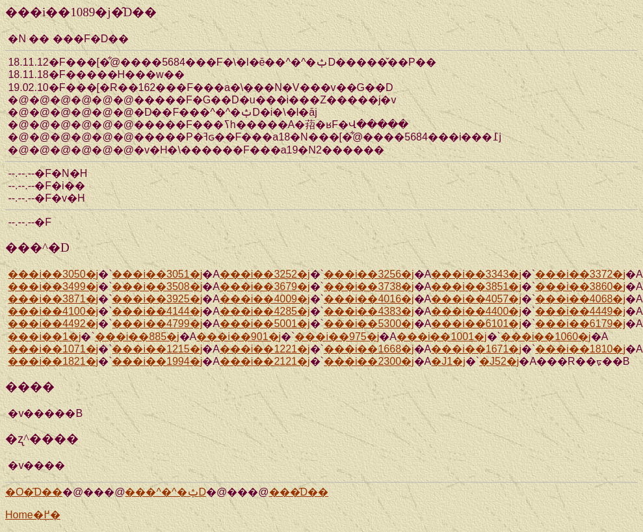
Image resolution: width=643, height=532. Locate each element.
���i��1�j (44, 336)
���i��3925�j (157, 298)
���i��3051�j (157, 274)
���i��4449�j (580, 311)
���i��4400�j (476, 311)
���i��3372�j (580, 274)
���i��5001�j (265, 323)
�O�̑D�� (33, 492)
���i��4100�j (53, 311)
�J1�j (448, 361)
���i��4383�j (369, 311)
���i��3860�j (580, 286)
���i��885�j (137, 336)
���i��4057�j (476, 298)
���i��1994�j (157, 361)
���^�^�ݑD (165, 492)
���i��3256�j (369, 274)
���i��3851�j (476, 286)
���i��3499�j (53, 286)
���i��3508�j (157, 286)
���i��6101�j (476, 323)
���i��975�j (337, 336)
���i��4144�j (157, 311)
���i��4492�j (53, 323)
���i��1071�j (53, 348)
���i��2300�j (369, 361)
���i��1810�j (580, 348)
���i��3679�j (265, 286)
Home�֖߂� (32, 514)
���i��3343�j (476, 274)
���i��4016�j (369, 298)
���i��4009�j (265, 298)
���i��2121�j (265, 361)
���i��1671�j (476, 348)
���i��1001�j (442, 336)
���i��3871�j (53, 298)
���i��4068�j (580, 298)
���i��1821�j (53, 361)
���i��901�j (238, 336)
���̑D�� (299, 492)
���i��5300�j (369, 323)
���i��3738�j (369, 286)
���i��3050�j (53, 274)
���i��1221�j (265, 348)
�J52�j (499, 361)
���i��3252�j (265, 274)
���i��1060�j (546, 336)
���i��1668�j (369, 348)
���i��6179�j (580, 323)
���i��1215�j (157, 348)
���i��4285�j (265, 311)
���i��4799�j (157, 323)
